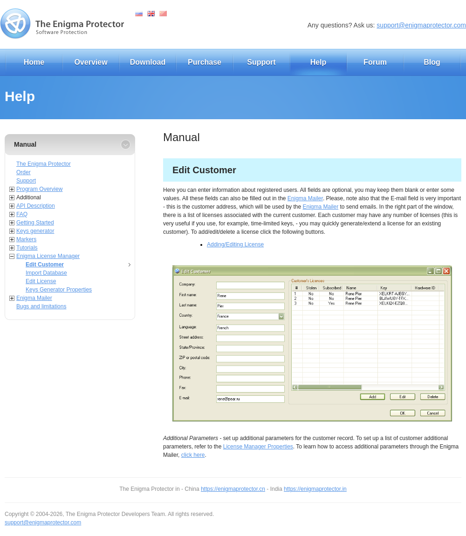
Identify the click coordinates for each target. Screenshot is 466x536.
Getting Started (35, 222)
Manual (25, 144)
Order (23, 172)
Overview (90, 62)
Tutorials (27, 247)
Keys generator (35, 231)
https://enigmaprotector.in (315, 489)
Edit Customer (45, 264)
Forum (375, 62)
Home (34, 62)
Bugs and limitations (41, 306)
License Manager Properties (258, 446)
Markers (26, 239)
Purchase (204, 62)
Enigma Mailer (34, 298)
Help (318, 62)
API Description (35, 206)
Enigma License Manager (48, 256)
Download (147, 62)
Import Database (46, 273)
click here (193, 455)
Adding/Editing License (235, 244)
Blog (432, 62)
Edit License (41, 281)
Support (261, 62)
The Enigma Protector (43, 164)
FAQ (21, 214)
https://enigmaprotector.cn (233, 489)
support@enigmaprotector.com (421, 25)
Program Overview (39, 189)
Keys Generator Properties (59, 289)
